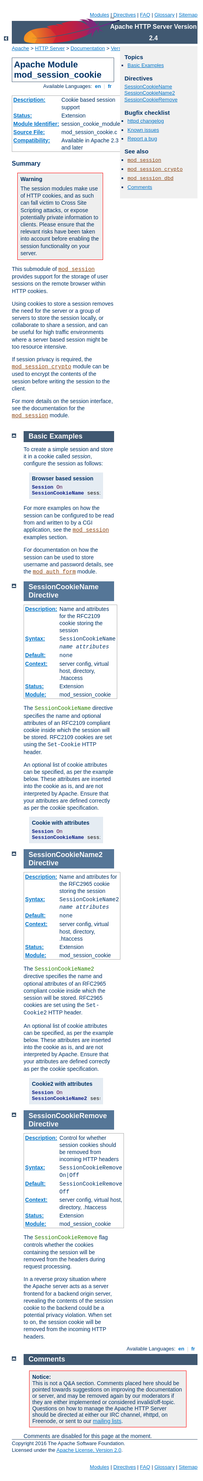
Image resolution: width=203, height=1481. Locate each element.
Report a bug (142, 139)
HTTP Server (50, 48)
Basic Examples (145, 65)
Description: (29, 100)
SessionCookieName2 (149, 93)
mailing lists (107, 1421)
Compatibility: (31, 140)
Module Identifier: (36, 124)
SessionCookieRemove (150, 100)
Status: (22, 115)
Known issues (143, 130)
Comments (139, 187)
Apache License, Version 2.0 (88, 1450)
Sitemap (188, 15)
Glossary (164, 15)
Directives (124, 15)
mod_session (76, 269)
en (98, 86)
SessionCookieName (148, 87)
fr (110, 86)
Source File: (29, 132)
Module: (35, 694)
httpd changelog (145, 121)
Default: (35, 655)
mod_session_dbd (150, 178)
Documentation (87, 48)
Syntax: (35, 638)
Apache (20, 48)
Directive (44, 595)
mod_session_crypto (41, 367)
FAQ (145, 15)
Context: (36, 664)
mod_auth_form (54, 572)
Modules (99, 15)
